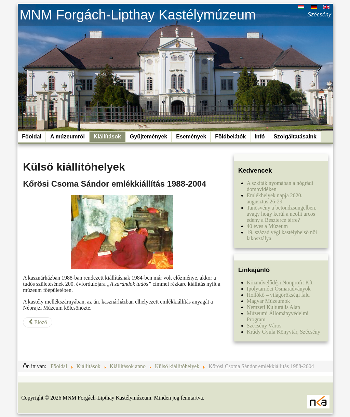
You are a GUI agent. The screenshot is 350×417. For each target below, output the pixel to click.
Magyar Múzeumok (268, 301)
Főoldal (31, 136)
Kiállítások (107, 136)
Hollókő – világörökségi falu (278, 295)
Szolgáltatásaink (294, 136)
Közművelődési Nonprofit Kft (280, 282)
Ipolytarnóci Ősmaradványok (279, 289)
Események (191, 136)
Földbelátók (230, 136)
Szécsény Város (264, 325)
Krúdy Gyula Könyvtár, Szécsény (283, 332)
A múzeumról (67, 136)
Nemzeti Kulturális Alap (273, 307)
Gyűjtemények (148, 136)
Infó (260, 136)
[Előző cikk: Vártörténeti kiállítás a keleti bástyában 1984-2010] (37, 322)
